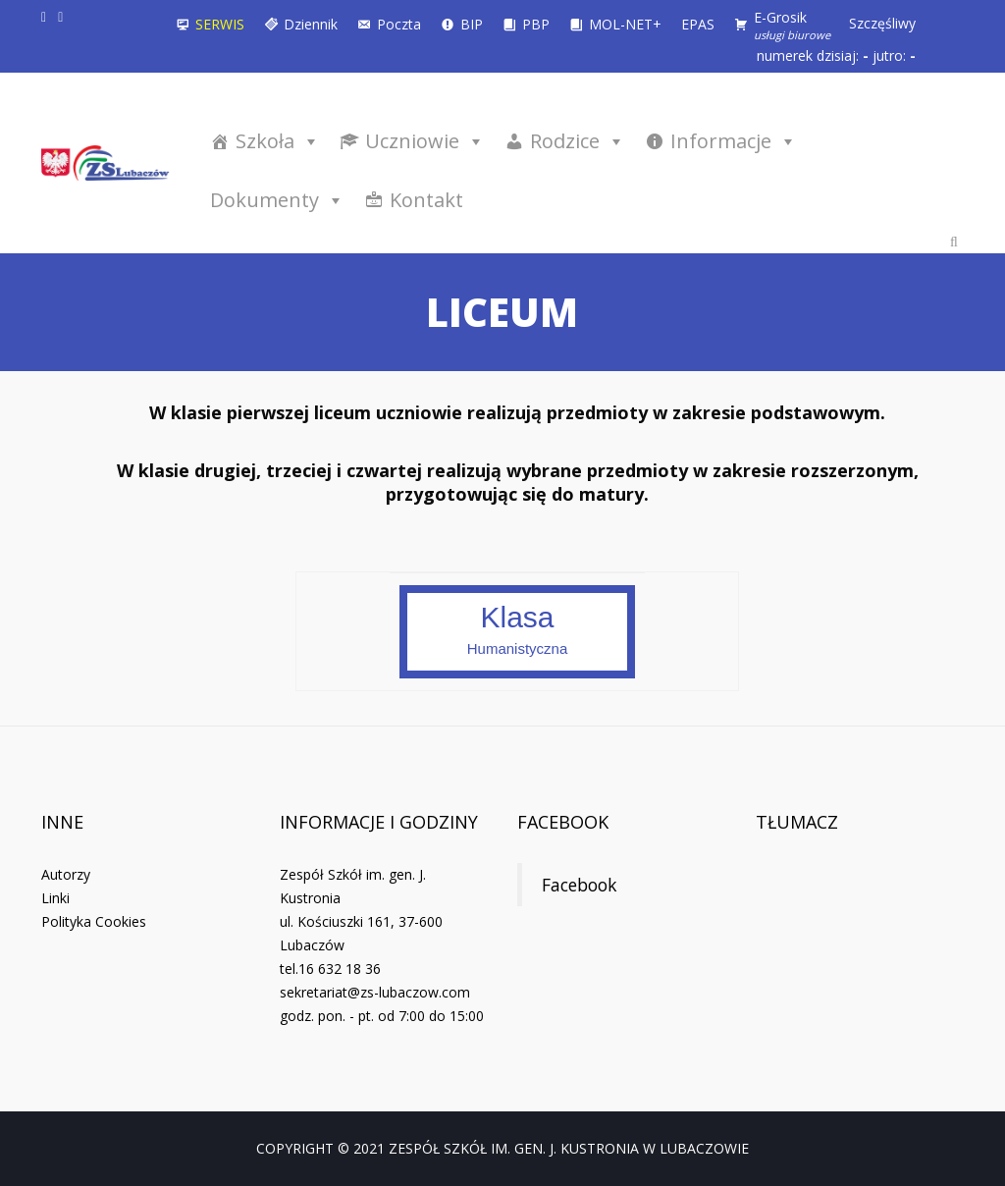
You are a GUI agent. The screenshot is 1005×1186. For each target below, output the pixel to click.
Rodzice (577, 141)
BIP (471, 24)
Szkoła (278, 141)
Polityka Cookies (93, 921)
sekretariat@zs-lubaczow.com (375, 992)
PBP (536, 24)
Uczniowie (425, 141)
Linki (55, 898)
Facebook (562, 822)
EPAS (697, 24)
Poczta (399, 24)
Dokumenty (277, 200)
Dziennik (311, 24)
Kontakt (426, 200)
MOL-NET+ (625, 24)
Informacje (733, 141)
